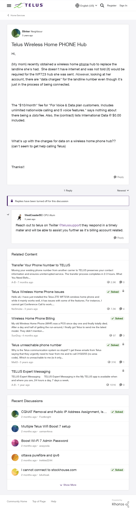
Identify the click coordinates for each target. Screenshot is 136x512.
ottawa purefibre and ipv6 (40, 455)
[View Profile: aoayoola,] (15, 442)
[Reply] (118, 177)
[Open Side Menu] (9, 5)
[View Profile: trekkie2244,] (15, 457)
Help (53, 501)
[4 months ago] (29, 335)
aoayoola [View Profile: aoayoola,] (44, 445)
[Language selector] (86, 5)
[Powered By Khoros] (120, 503)
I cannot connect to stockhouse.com (48, 470)
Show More (68, 484)
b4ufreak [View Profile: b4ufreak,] (44, 474)
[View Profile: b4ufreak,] (15, 472)
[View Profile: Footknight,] (15, 414)
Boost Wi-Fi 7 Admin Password (44, 441)
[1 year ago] (23, 385)
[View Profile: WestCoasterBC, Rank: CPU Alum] (19, 216)
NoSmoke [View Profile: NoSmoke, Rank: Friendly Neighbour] (17, 308)
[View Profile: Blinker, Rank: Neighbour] (16, 33)
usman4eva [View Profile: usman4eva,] (45, 431)
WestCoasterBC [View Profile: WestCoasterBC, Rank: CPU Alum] (34, 215)
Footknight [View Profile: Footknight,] (45, 416)
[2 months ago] (29, 417)
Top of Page (39, 501)
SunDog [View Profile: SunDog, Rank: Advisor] (16, 335)
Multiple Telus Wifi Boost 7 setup (45, 426)
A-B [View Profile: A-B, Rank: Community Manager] (14, 282)
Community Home (17, 501)
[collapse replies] (8, 215)
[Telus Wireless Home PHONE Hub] (30, 219)
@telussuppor (69, 225)
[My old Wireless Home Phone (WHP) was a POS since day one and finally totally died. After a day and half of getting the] (60, 327)
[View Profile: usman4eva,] (15, 428)
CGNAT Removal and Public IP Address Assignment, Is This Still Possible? (62, 412)
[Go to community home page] (29, 5)
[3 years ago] (30, 309)
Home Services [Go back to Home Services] (16, 15)
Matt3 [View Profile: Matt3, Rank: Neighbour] (15, 361)
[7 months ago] (24, 282)
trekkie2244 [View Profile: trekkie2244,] (45, 460)
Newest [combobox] (123, 190)
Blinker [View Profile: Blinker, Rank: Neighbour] (26, 31)
